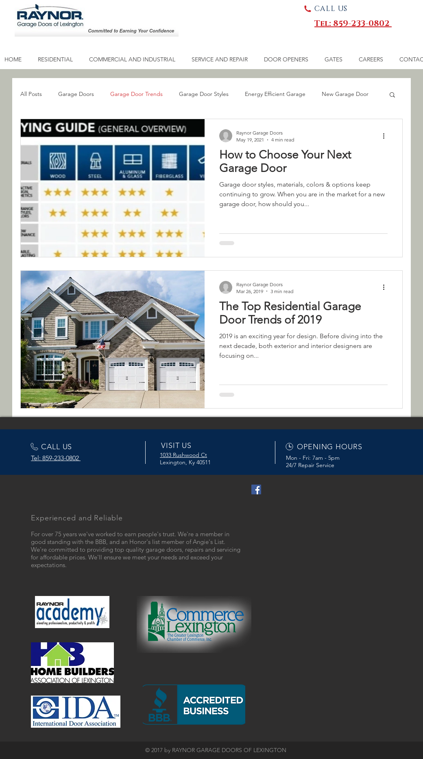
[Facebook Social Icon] (256, 489)
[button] (392, 95)
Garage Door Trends (136, 94)
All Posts (31, 94)
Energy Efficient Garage (275, 94)
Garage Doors (76, 94)
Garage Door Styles (204, 94)
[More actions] (386, 136)
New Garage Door (345, 94)
